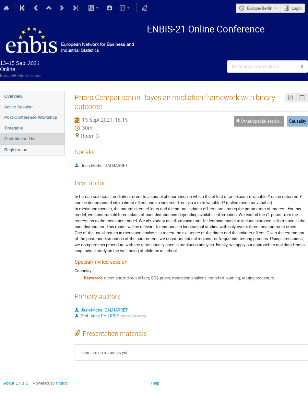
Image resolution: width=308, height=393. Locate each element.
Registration (15, 149)
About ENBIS (16, 383)
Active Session (18, 106)
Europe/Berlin (259, 8)
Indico (61, 383)
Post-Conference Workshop (30, 117)
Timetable (13, 128)
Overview (13, 96)
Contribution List (19, 138)
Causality (297, 121)
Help (155, 383)
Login (296, 8)
